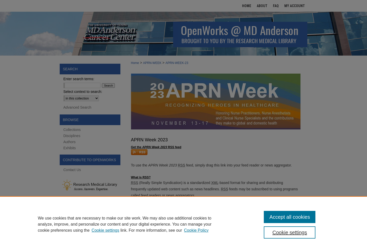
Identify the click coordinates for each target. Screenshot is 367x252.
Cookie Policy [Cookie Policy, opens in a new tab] (196, 230)
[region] (183, 224)
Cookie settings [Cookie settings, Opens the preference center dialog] (289, 232)
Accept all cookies (289, 217)
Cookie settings (105, 230)
